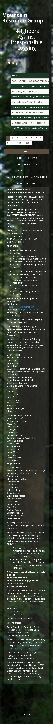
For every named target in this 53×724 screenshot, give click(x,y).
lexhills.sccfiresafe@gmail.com (21, 306)
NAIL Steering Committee (21, 648)
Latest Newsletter (26, 164)
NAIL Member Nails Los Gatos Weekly (29, 128)
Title (14, 75)
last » (28, 142)
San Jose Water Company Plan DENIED (26, 177)
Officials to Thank (26, 158)
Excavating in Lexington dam (25, 91)
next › (19, 142)
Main (26, 151)
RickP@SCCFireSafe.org (28, 309)
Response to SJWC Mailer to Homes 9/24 (30, 107)
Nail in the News (27, 170)
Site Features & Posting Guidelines (27, 102)
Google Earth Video (26, 183)
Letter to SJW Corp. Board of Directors (29, 86)
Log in (26, 714)
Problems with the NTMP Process (27, 112)
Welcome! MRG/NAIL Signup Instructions (30, 96)
